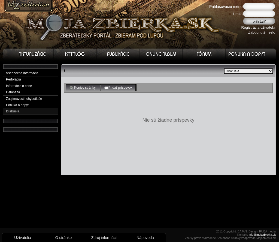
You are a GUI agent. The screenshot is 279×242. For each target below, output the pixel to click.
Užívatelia (22, 237)
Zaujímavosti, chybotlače (24, 99)
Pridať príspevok (118, 88)
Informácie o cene (19, 86)
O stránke (63, 237)
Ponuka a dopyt (17, 105)
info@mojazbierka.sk (262, 234)
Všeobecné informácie (22, 73)
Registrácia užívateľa (258, 27)
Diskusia (12, 111)
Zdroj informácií (104, 237)
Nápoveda (145, 237)
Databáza (13, 92)
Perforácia (13, 79)
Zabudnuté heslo (261, 32)
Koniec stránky (83, 88)
